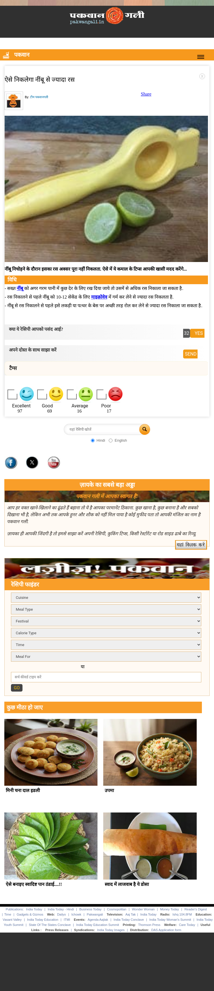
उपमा (109, 790)
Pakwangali (95, 914)
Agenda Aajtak (98, 919)
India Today (34, 909)
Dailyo (61, 914)
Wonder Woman (143, 909)
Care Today (187, 925)
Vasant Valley (12, 919)
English (120, 440)
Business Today (90, 909)
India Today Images (111, 930)
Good (47, 406)
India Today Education (42, 919)
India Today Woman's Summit (170, 919)
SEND (191, 354)
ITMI (67, 919)
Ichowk (76, 914)
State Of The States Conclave (50, 925)
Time (7, 914)
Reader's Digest (195, 909)
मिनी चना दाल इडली (23, 790)
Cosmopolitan (116, 909)
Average (80, 406)
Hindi (101, 440)
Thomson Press (149, 925)
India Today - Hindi (61, 909)
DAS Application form (166, 930)
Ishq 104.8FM (182, 914)
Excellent (21, 406)
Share (146, 94)
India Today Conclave (129, 919)
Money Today (169, 909)
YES (199, 333)
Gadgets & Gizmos (30, 914)
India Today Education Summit (97, 925)
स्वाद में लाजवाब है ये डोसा (127, 884)
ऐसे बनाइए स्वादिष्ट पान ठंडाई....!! (34, 884)
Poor (106, 406)
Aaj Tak (130, 914)
